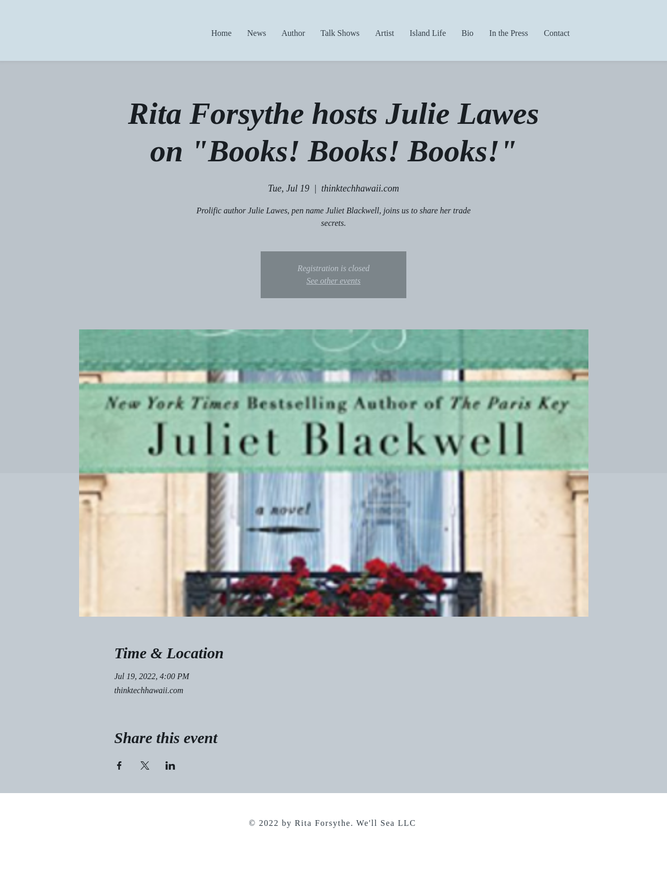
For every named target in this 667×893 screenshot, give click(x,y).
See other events (333, 280)
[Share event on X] (145, 765)
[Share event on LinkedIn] (170, 765)
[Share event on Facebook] (119, 765)
